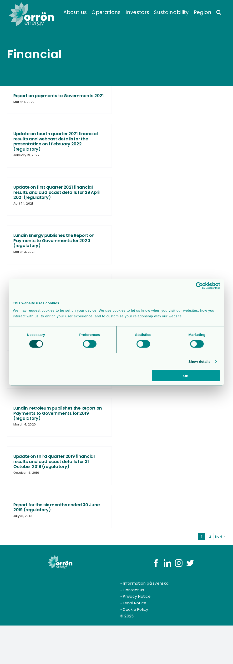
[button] (218, 12)
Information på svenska (145, 583)
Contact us (133, 590)
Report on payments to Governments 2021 (58, 96)
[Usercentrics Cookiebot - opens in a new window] (199, 285)
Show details (199, 361)
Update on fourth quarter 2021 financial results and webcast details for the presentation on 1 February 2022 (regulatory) (55, 141)
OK (186, 376)
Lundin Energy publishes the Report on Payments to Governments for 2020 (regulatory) (54, 240)
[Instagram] (178, 563)
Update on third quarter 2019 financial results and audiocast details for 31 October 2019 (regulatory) (54, 461)
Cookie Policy (135, 609)
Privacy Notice (136, 596)
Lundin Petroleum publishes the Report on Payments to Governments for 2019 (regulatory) (57, 413)
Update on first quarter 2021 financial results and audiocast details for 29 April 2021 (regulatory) (57, 192)
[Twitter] (190, 563)
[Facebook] (156, 563)
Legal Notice (134, 603)
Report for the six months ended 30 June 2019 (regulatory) (56, 507)
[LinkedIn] (167, 563)
